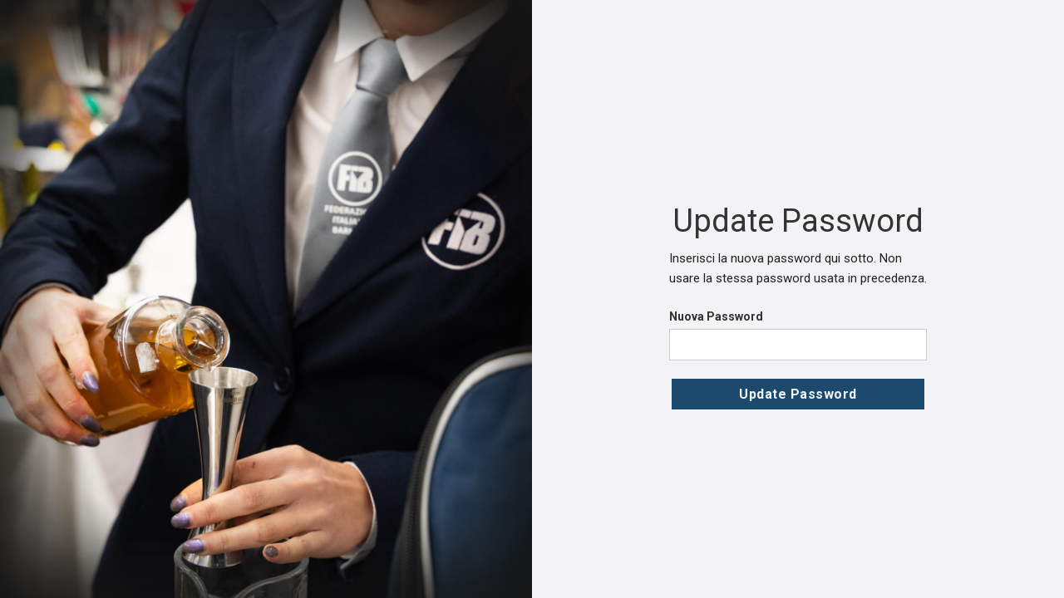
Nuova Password (716, 316)
